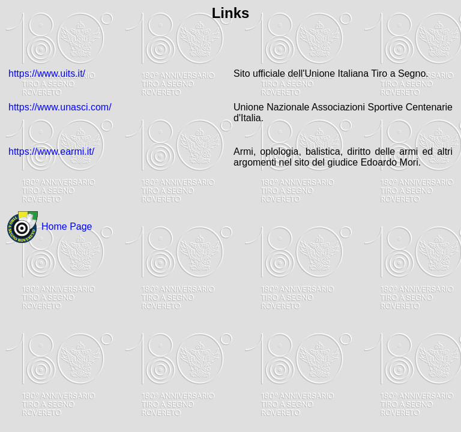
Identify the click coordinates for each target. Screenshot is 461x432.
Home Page (66, 226)
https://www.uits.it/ (46, 73)
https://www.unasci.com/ (60, 107)
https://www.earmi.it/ (51, 151)
